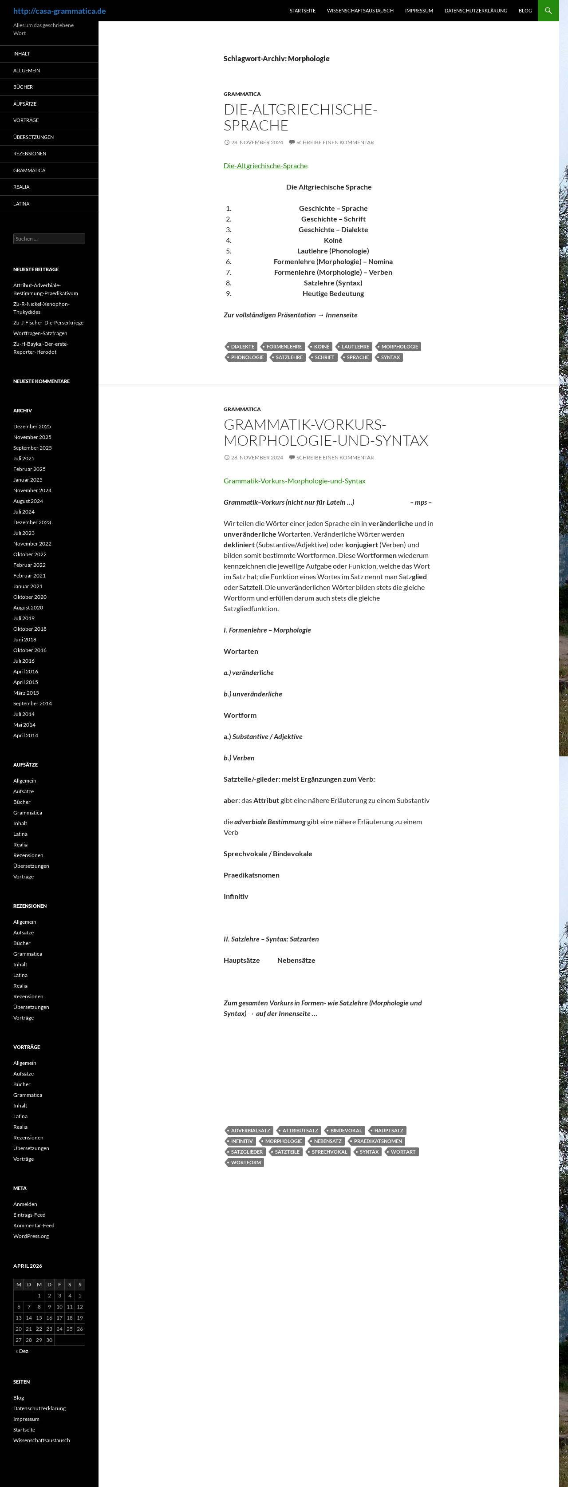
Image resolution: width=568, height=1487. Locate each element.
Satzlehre (289, 357)
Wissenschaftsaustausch (360, 10)
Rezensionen (29, 153)
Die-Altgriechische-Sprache (301, 117)
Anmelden (25, 1204)
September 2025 (32, 447)
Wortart (403, 1152)
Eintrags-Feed (29, 1214)
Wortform (246, 1162)
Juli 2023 (24, 533)
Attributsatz (300, 1130)
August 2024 (28, 501)
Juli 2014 (24, 714)
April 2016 (25, 671)
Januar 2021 (28, 586)
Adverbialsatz (250, 1130)
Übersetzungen (33, 137)
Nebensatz (328, 1141)
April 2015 (25, 682)
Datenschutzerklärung (476, 10)
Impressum (419, 10)
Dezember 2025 (32, 426)
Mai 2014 (24, 724)
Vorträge (26, 120)
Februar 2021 (29, 575)
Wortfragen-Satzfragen (40, 333)
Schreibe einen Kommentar (335, 142)
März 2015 (26, 692)
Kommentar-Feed (34, 1225)
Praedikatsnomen (378, 1141)
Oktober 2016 (30, 650)
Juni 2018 (24, 639)
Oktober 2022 (30, 554)
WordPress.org (31, 1236)
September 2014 (32, 703)
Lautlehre (355, 346)
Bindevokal (346, 1130)
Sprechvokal (329, 1152)
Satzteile (287, 1152)
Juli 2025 (24, 458)
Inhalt (21, 53)
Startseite (303, 10)
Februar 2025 (29, 469)
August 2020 (28, 607)
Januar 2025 (28, 479)
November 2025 (32, 437)
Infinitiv (242, 1141)
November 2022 (32, 543)
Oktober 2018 (30, 628)
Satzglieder (247, 1152)
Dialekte (242, 346)
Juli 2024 (24, 511)
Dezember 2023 (32, 522)
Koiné (321, 346)
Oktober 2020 (30, 596)
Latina (21, 203)
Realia (21, 187)
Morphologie (400, 346)
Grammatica (242, 94)
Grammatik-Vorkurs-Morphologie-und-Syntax (326, 432)
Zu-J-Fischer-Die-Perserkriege (48, 322)
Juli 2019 (24, 618)
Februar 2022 (29, 565)
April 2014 (25, 735)
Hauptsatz (389, 1130)
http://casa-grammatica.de (59, 11)
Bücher (23, 87)
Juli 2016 (24, 660)
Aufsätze (24, 104)
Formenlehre (284, 346)
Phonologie (247, 357)
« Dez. (23, 1351)
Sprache (358, 357)
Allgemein (26, 70)
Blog (525, 10)
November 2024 (32, 490)
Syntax (390, 357)
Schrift (325, 357)
